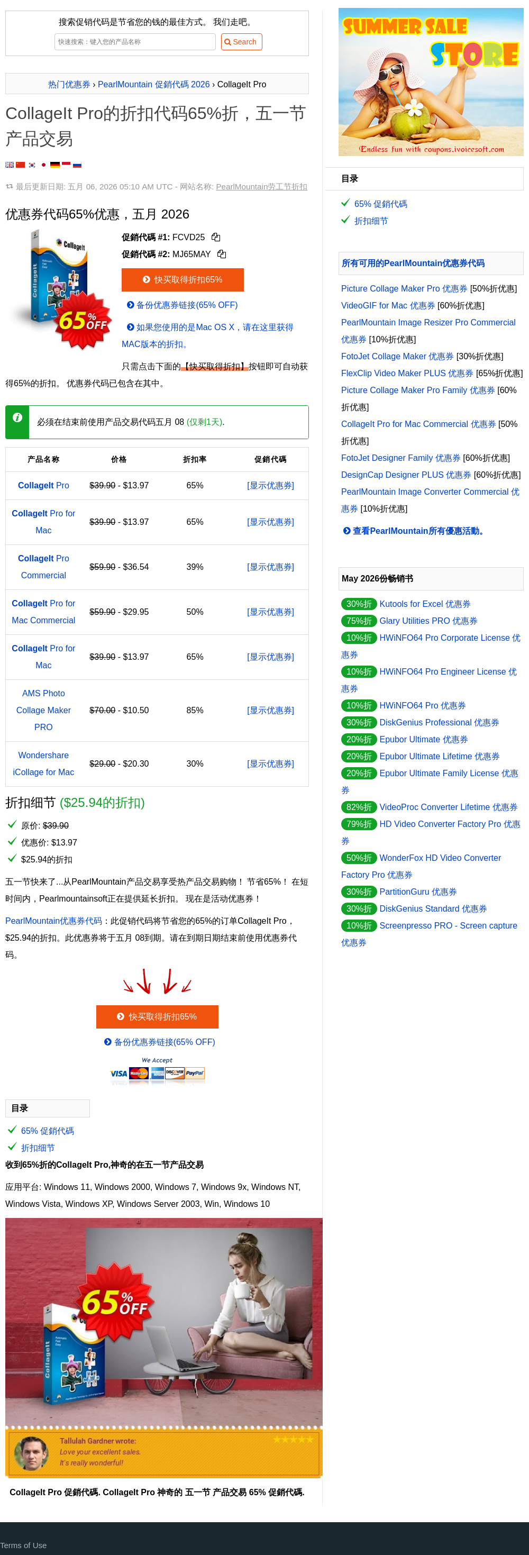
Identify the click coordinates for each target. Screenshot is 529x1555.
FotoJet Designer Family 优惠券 (401, 457)
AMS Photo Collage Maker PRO (43, 710)
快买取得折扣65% (182, 279)
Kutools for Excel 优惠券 (425, 603)
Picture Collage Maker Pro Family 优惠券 (418, 390)
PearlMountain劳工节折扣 (261, 186)
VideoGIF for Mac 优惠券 (388, 305)
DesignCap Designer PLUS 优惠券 (406, 474)
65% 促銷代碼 (47, 1130)
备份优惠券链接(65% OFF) (181, 305)
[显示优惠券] (270, 485)
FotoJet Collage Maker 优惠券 (397, 356)
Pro (43, 485)
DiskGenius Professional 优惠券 (439, 722)
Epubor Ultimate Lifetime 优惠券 (439, 756)
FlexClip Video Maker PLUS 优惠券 (407, 373)
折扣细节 (38, 1147)
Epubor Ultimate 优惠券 (423, 739)
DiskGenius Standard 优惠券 (433, 908)
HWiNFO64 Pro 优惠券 (422, 705)
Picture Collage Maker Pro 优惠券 (404, 288)
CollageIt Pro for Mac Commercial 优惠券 (418, 424)
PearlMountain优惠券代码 (53, 920)
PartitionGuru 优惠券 (418, 891)
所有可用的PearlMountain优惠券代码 (413, 263)
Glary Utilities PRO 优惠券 (428, 620)
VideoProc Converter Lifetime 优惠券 (448, 807)
